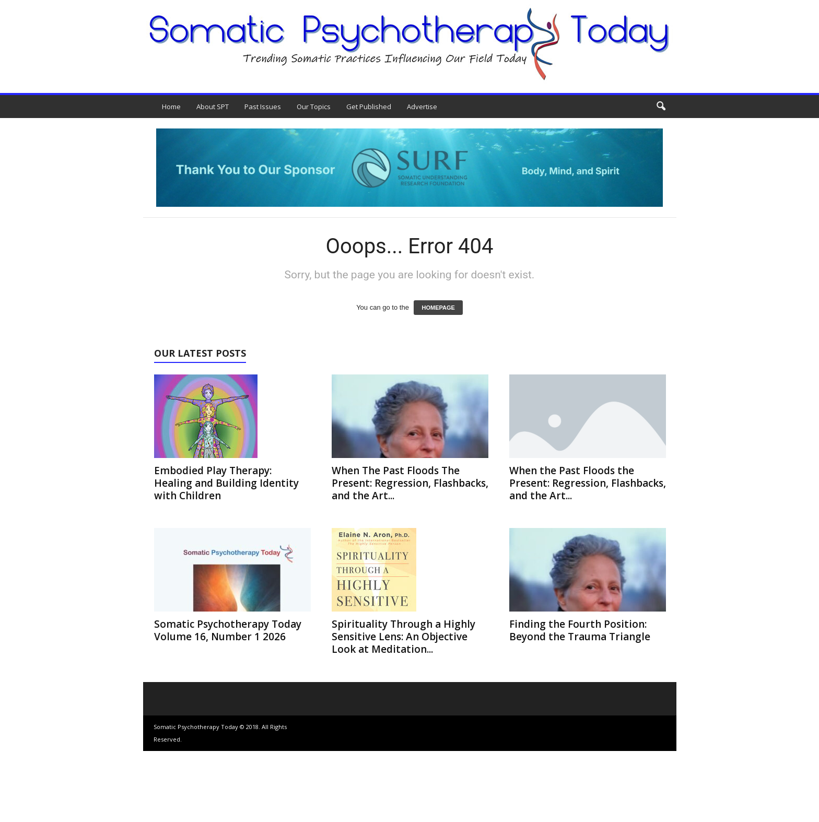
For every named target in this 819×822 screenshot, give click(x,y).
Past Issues (262, 106)
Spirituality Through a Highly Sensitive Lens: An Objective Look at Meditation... (403, 636)
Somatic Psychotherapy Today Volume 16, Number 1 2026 (227, 630)
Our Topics (314, 106)
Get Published (368, 106)
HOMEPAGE (438, 307)
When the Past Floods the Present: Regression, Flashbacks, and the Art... (587, 483)
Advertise (422, 106)
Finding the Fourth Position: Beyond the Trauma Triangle (579, 630)
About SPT (212, 106)
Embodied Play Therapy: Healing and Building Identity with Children (226, 483)
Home (171, 106)
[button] (660, 106)
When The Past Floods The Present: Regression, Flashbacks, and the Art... (410, 483)
